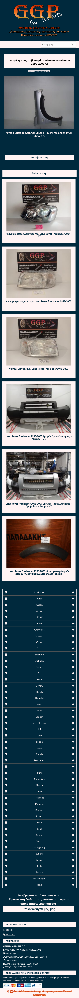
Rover (39, 816)
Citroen (39, 635)
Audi (39, 598)
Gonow (39, 685)
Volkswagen (39, 878)
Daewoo (39, 654)
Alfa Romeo (39, 592)
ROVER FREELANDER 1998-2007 (39, 71)
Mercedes (39, 760)
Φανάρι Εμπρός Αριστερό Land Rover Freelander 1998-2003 (38, 301)
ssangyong (39, 847)
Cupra (39, 642)
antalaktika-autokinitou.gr (28, 991)
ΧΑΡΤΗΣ (9, 934)
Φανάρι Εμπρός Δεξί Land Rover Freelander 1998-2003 (38, 368)
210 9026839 (61, 31)
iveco (39, 710)
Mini (39, 772)
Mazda (39, 754)
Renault (39, 810)
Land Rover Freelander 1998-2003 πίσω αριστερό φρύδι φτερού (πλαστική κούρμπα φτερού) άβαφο (39, 572)
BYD (39, 623)
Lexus (39, 747)
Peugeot (39, 797)
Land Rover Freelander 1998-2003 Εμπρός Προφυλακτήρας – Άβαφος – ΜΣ (39, 437)
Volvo (39, 884)
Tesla (39, 866)
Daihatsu (39, 660)
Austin (39, 604)
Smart (39, 841)
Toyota (39, 872)
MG (39, 766)
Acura (39, 611)
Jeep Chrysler (39, 723)
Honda (39, 691)
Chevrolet (39, 629)
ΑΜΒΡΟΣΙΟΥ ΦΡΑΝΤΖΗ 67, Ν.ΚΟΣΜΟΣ (39, 28)
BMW (39, 617)
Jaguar (39, 716)
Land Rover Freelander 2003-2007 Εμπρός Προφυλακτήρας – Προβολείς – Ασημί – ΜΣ (39, 505)
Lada (39, 735)
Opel (39, 791)
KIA (39, 729)
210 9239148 (31, 31)
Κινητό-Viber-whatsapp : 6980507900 (39, 35)
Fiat (39, 673)
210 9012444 (17, 31)
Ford (39, 679)
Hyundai (39, 698)
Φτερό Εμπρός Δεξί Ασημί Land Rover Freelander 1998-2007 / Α (39, 62)
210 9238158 (46, 31)
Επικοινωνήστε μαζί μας (39, 909)
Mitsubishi (39, 779)
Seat (39, 828)
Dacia (39, 648)
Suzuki (39, 859)
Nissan (39, 785)
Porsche (39, 803)
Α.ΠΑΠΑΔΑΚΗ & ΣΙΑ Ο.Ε (14, 946)
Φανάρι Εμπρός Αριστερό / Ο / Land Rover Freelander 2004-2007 (38, 235)
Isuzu (39, 704)
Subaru (39, 853)
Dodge (39, 667)
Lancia (39, 741)
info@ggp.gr (9, 953)
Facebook (8, 929)
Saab (39, 822)
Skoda (39, 835)
